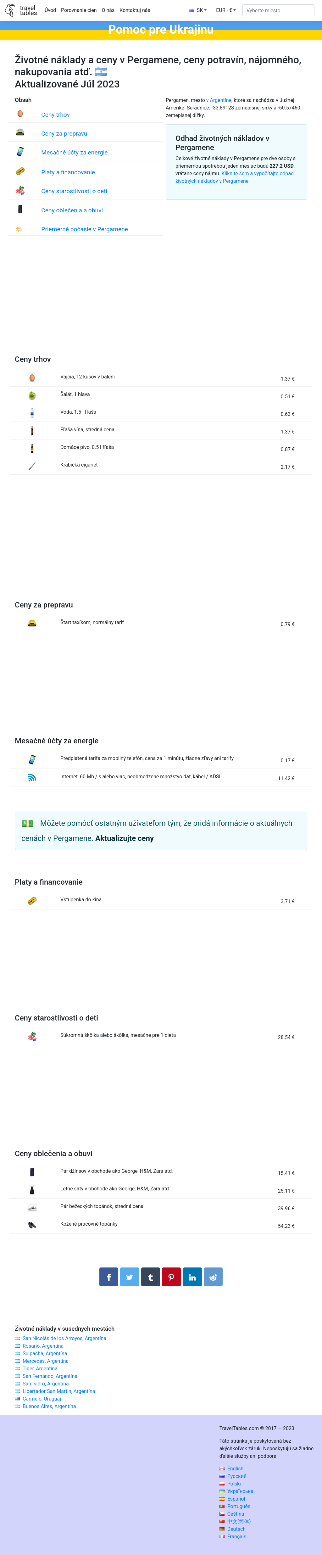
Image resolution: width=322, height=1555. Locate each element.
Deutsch (232, 1529)
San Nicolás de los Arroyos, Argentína (64, 1338)
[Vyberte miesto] (278, 10)
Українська (236, 1491)
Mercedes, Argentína (46, 1361)
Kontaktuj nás (134, 10)
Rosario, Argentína (43, 1346)
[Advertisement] (161, 301)
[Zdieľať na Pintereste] (171, 1276)
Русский (233, 1476)
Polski (230, 1484)
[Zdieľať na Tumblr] (150, 1276)
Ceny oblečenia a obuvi (72, 210)
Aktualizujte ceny (124, 838)
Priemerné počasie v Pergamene (84, 229)
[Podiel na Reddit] (213, 1276)
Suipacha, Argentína (45, 1353)
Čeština (231, 1514)
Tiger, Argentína (40, 1369)
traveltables (28, 10)
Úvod (50, 10)
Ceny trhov (55, 114)
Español (232, 1499)
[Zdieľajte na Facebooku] (108, 1276)
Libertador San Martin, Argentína (59, 1391)
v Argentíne (218, 100)
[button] (226, 10)
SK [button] (196, 10)
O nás (108, 10)
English (231, 1469)
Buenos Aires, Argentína (49, 1406)
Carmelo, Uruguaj (42, 1399)
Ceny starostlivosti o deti (74, 191)
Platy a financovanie (68, 172)
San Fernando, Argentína (50, 1376)
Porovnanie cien (79, 10)
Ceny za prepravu (64, 133)
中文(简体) (235, 1521)
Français (232, 1537)
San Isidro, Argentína (46, 1384)
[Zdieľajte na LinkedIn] (192, 1276)
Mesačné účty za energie (74, 152)
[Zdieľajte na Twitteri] (129, 1276)
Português (235, 1506)
